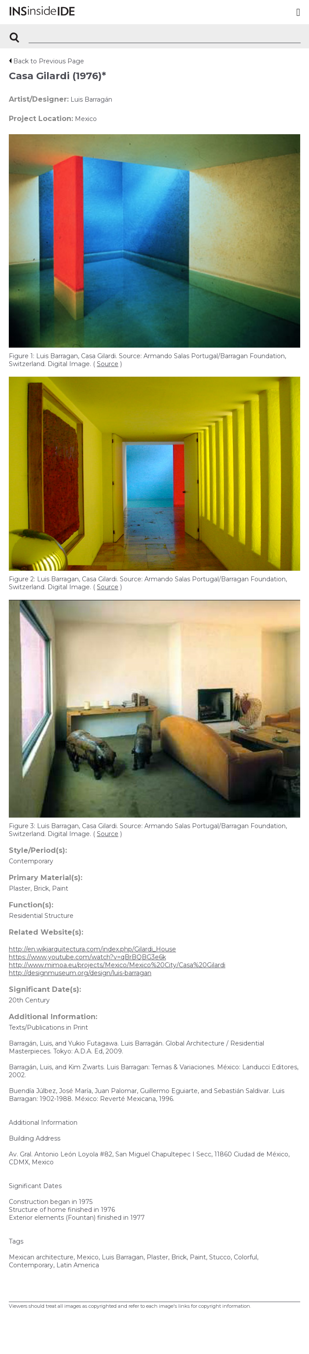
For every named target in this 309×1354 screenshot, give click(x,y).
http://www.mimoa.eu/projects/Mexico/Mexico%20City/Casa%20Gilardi (117, 965)
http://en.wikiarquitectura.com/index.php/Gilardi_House (92, 949)
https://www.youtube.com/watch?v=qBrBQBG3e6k (87, 957)
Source (107, 364)
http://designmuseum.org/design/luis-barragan (80, 973)
